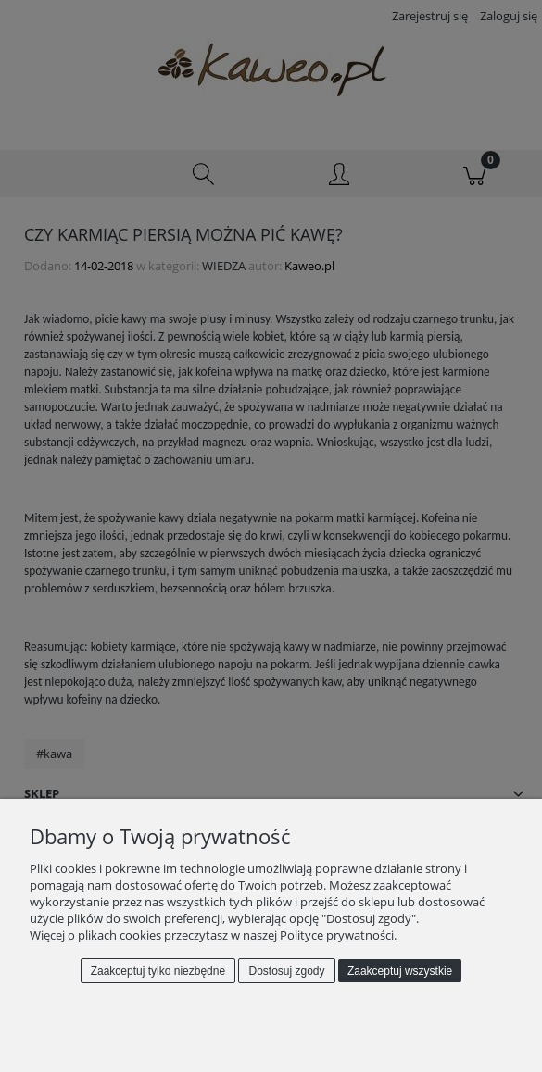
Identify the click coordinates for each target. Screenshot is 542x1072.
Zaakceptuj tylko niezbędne (158, 971)
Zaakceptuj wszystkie (399, 971)
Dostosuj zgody (287, 971)
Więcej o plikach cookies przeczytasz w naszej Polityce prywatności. (213, 935)
